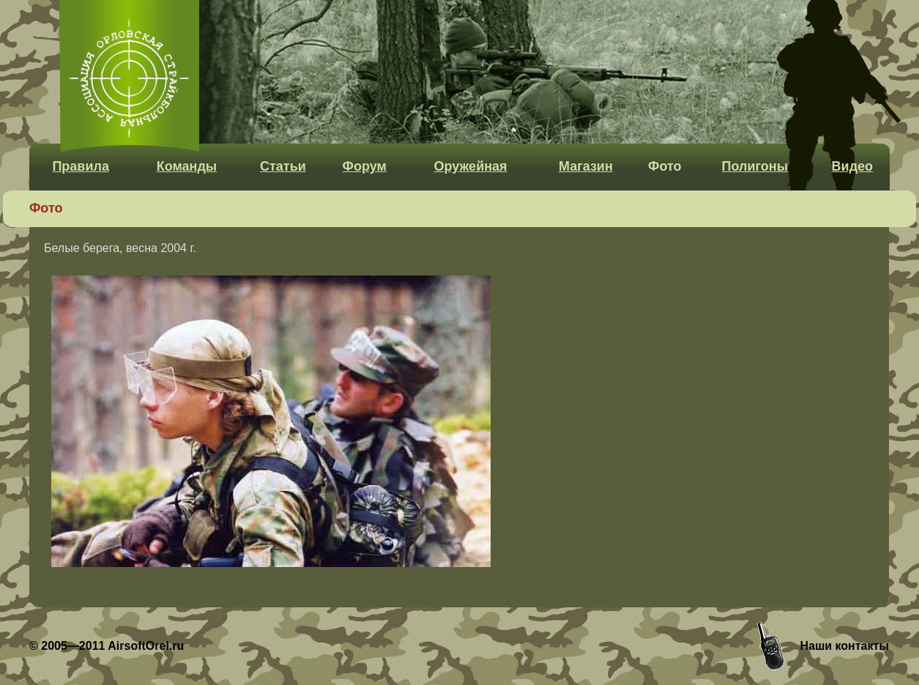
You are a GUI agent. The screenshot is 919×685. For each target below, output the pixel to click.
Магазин (586, 166)
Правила (80, 166)
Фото (664, 166)
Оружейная (470, 166)
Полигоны (755, 166)
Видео (853, 166)
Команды (187, 166)
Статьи (283, 166)
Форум (365, 166)
